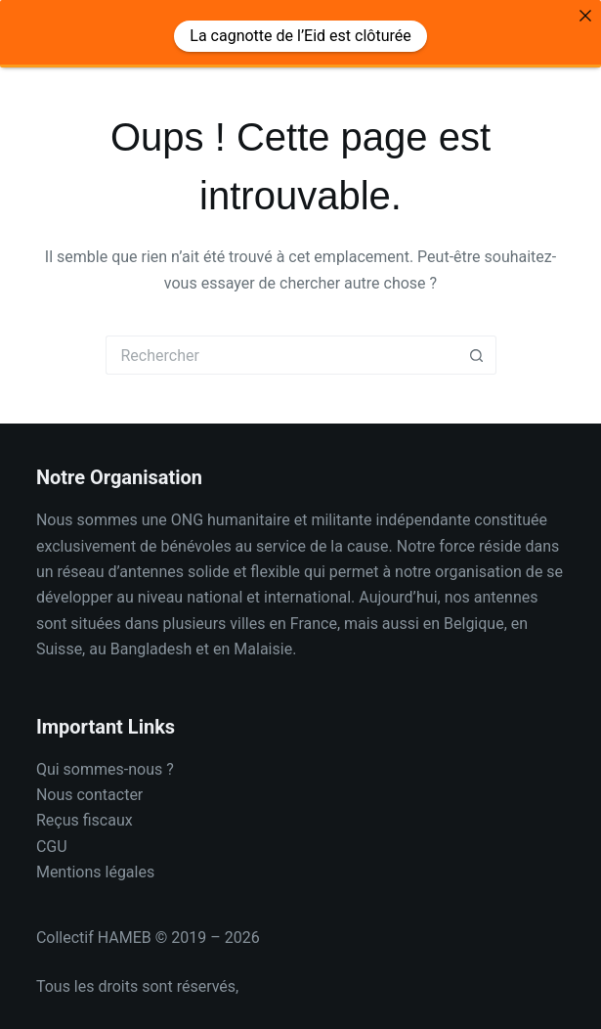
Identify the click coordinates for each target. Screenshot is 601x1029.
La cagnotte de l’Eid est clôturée (300, 35)
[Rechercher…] (281, 341)
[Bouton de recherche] (476, 341)
